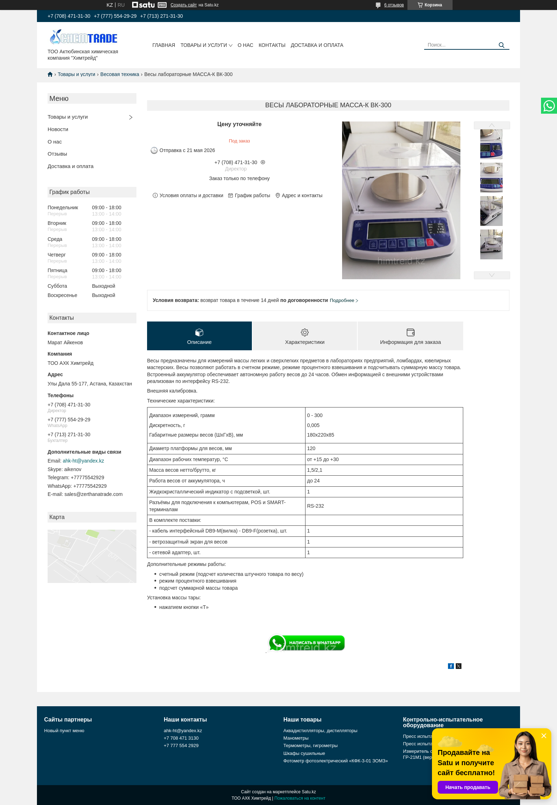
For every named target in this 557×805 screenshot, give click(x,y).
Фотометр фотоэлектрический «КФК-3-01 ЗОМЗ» (335, 760)
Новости (58, 129)
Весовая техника (120, 74)
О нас (245, 45)
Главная (163, 45)
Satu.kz (309, 791)
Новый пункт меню (64, 730)
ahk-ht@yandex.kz (83, 461)
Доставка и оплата (317, 45)
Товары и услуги (203, 45)
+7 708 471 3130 (181, 738)
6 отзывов (394, 4)
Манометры (296, 738)
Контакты (272, 45)
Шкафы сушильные (304, 753)
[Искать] (501, 45)
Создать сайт (184, 4)
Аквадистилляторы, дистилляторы (320, 730)
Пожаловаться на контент (300, 798)
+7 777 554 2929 (181, 746)
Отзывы (57, 154)
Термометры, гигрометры (310, 746)
